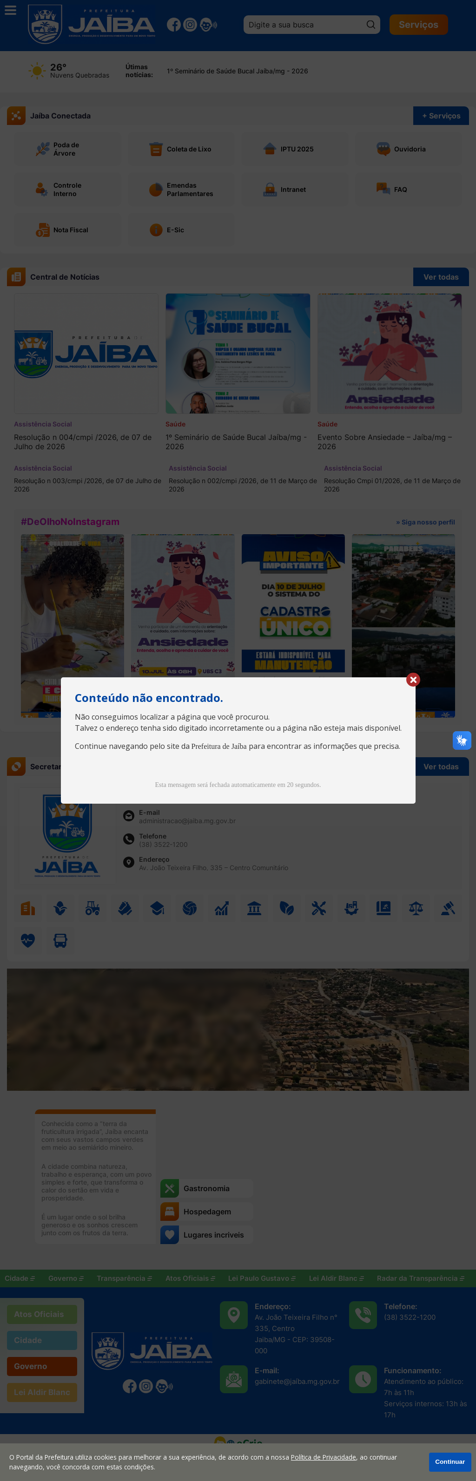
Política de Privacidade (323, 1457)
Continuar (450, 1461)
